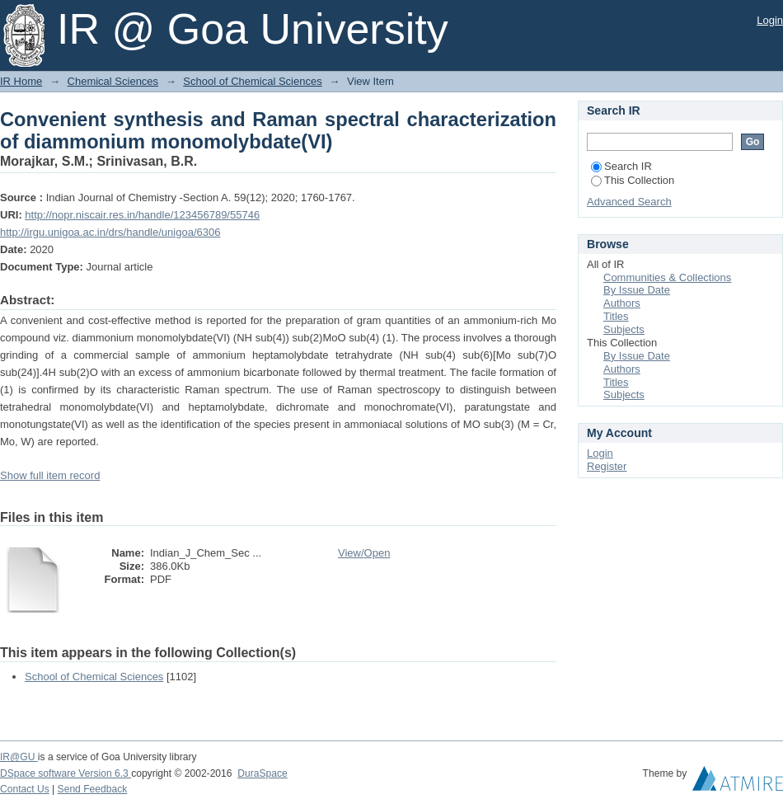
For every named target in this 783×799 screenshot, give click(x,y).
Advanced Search (629, 201)
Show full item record (50, 475)
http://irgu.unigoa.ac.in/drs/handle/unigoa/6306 (110, 232)
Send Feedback (93, 789)
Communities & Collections (667, 277)
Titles (616, 316)
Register (606, 466)
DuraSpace (262, 773)
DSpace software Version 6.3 (65, 773)
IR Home (21, 81)
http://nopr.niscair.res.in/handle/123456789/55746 (142, 215)
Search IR (621, 166)
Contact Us (24, 789)
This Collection (632, 180)
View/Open (364, 553)
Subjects (624, 329)
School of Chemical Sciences (252, 81)
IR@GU (19, 757)
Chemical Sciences (113, 81)
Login (770, 20)
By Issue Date (636, 290)
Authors (621, 303)
